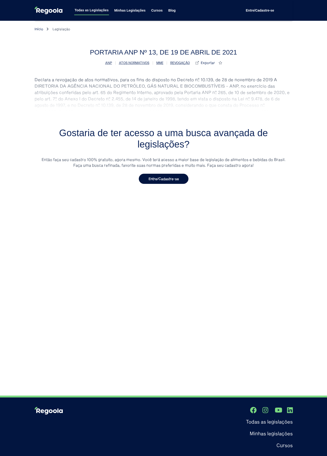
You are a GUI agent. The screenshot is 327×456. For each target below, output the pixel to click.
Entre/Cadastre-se (260, 10)
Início (39, 29)
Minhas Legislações (129, 10)
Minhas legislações (271, 433)
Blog (172, 10)
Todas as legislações (269, 421)
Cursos (156, 10)
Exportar (208, 63)
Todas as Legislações (92, 10)
